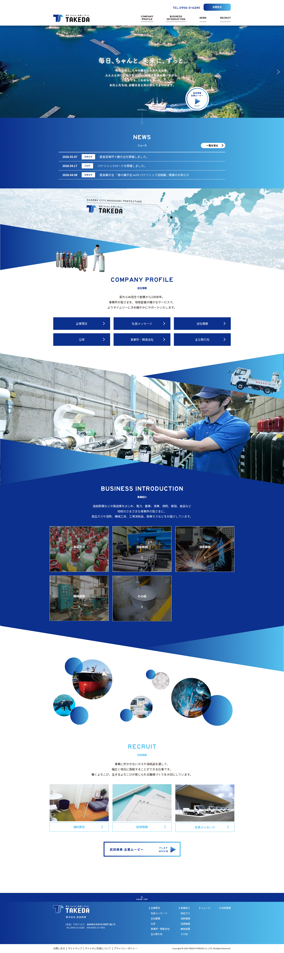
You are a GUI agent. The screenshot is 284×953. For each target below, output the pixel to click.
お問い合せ (59, 948)
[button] (6, 72)
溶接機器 (185, 923)
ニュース (204, 908)
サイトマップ (75, 948)
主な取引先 (156, 934)
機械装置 (185, 928)
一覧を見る (212, 145)
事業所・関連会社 (160, 928)
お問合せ (217, 7)
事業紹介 (184, 908)
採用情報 (225, 908)
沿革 (153, 923)
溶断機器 (185, 918)
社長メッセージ (159, 913)
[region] (142, 72)
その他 (184, 934)
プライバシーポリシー (125, 948)
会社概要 (155, 918)
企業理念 (154, 908)
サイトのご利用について (98, 948)
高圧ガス (185, 913)
